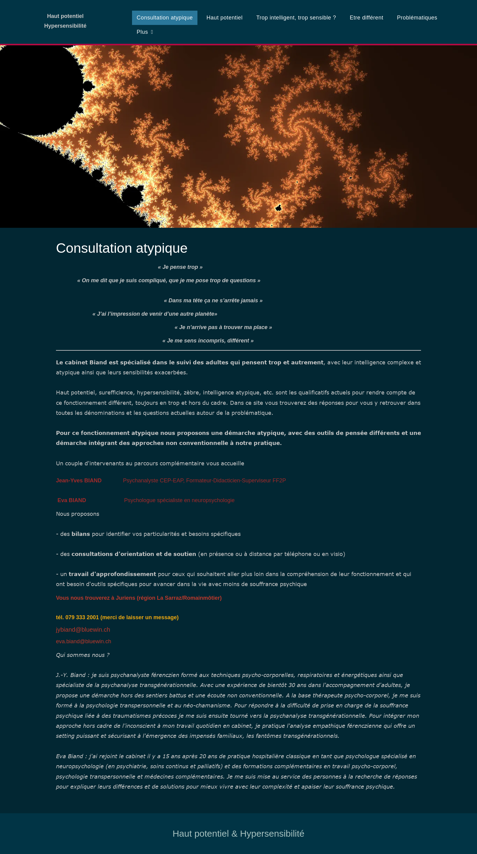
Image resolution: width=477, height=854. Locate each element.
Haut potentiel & (204, 833)
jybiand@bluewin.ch (83, 629)
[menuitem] (167, 18)
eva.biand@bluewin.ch (83, 641)
